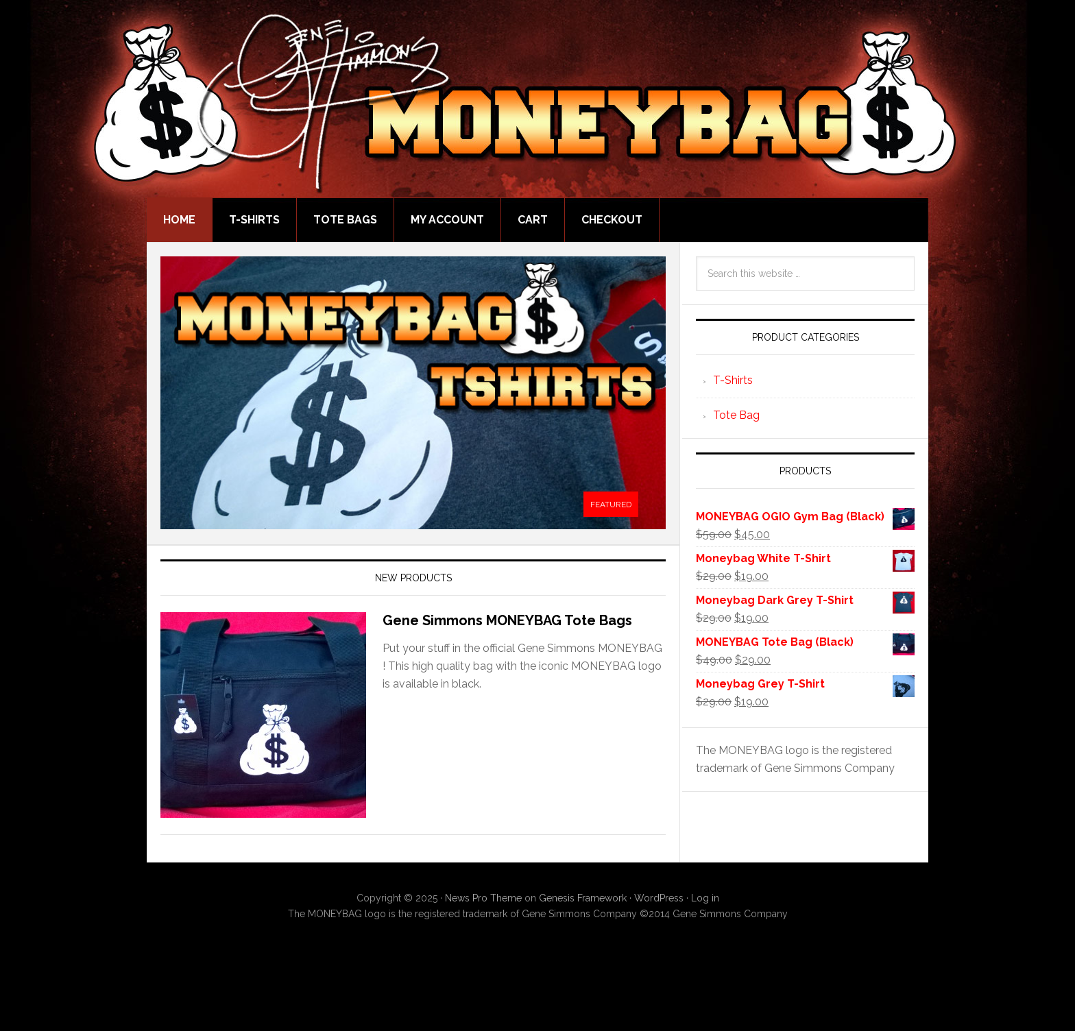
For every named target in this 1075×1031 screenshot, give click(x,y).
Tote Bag (736, 415)
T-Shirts (733, 380)
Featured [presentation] (610, 504)
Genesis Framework (583, 898)
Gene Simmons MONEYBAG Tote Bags (507, 620)
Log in (705, 898)
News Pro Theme (483, 898)
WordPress (659, 898)
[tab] (610, 504)
